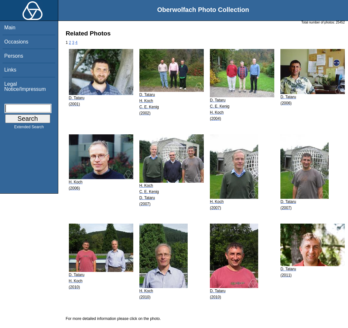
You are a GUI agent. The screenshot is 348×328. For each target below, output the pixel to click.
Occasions (16, 41)
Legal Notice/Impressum (25, 86)
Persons (13, 56)
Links (10, 69)
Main (9, 27)
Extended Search (29, 128)
